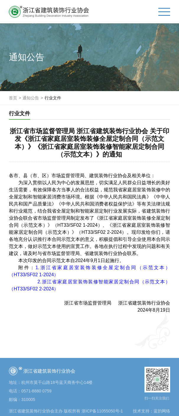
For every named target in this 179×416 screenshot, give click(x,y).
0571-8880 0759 (36, 391)
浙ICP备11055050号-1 (102, 411)
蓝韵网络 (162, 411)
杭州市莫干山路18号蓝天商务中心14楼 (56, 382)
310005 (28, 399)
